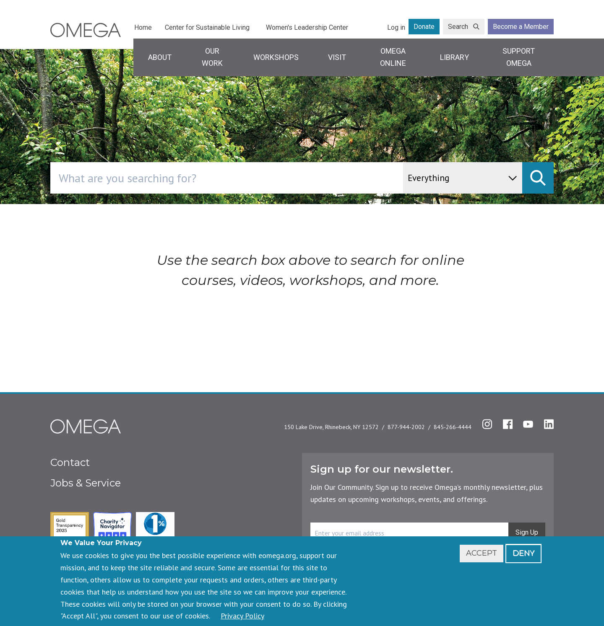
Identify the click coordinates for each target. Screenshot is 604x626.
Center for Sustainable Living (207, 27)
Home (143, 27)
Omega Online (393, 57)
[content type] (462, 178)
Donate (424, 27)
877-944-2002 (406, 427)
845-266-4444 (452, 427)
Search (458, 27)
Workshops (276, 57)
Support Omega (518, 57)
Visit (337, 57)
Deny (523, 553)
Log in (396, 27)
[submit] (538, 178)
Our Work (212, 57)
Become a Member (521, 27)
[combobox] (262, 178)
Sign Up (526, 532)
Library (454, 57)
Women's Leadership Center (307, 27)
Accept (481, 553)
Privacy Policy (242, 616)
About (160, 57)
